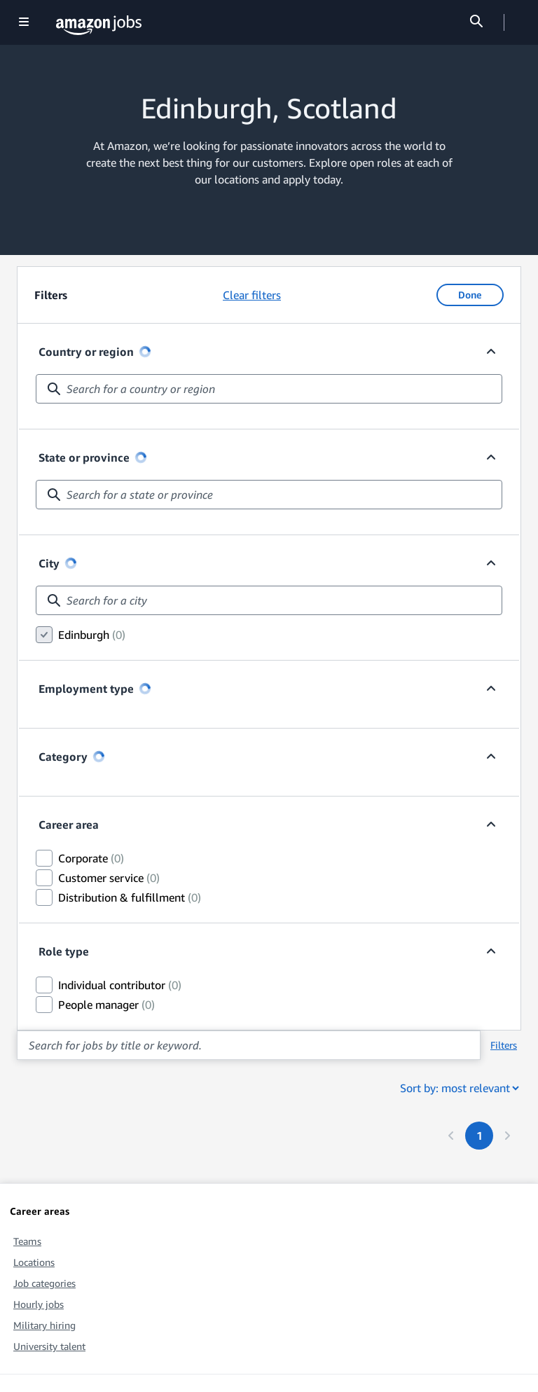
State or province (92, 457)
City (57, 563)
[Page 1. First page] (479, 1136)
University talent (49, 1346)
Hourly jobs (38, 1304)
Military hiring (44, 1325)
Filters (503, 1045)
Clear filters (252, 295)
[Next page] (507, 1136)
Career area (69, 825)
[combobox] (269, 389)
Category (71, 757)
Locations (34, 1262)
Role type (64, 951)
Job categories (44, 1283)
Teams (27, 1241)
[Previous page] (451, 1136)
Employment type (95, 689)
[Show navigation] (24, 22)
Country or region (95, 352)
